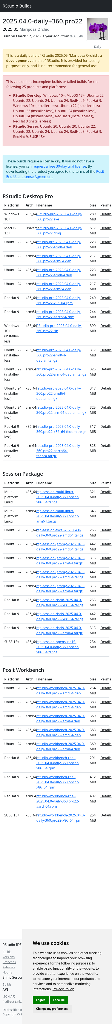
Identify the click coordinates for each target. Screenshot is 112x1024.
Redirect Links (12, 1002)
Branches (9, 962)
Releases (9, 967)
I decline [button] (58, 1000)
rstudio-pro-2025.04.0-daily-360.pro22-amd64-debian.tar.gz (58, 355)
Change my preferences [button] (52, 1008)
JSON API (9, 996)
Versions (9, 957)
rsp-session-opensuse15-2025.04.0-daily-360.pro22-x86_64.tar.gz (57, 646)
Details (105, 214)
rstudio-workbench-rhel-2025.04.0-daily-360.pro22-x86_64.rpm (57, 762)
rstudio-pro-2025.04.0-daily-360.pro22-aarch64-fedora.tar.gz (58, 450)
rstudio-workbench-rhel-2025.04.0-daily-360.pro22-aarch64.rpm (57, 801)
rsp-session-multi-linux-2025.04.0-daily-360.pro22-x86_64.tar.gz (57, 496)
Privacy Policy (63, 989)
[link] (63, 989)
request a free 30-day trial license (59, 166)
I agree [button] (40, 1000)
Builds (7, 952)
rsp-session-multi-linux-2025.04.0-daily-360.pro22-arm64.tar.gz (57, 516)
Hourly (7, 972)
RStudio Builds (17, 6)
